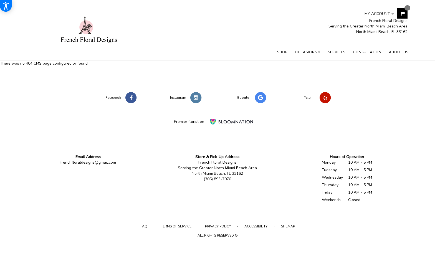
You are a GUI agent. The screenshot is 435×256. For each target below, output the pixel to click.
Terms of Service (176, 226)
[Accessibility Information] (6, 6)
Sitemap (288, 226)
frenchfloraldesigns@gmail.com (88, 162)
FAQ (143, 226)
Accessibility (255, 226)
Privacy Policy (218, 226)
